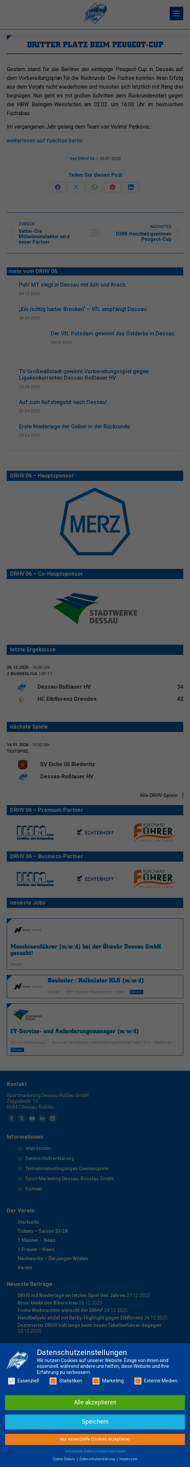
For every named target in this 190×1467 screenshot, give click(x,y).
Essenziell (23, 1393)
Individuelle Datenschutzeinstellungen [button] (95, 1463)
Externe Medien (156, 1393)
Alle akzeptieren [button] (95, 1413)
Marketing (108, 1393)
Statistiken (66, 1393)
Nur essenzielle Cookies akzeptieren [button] (95, 1450)
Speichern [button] (95, 1433)
